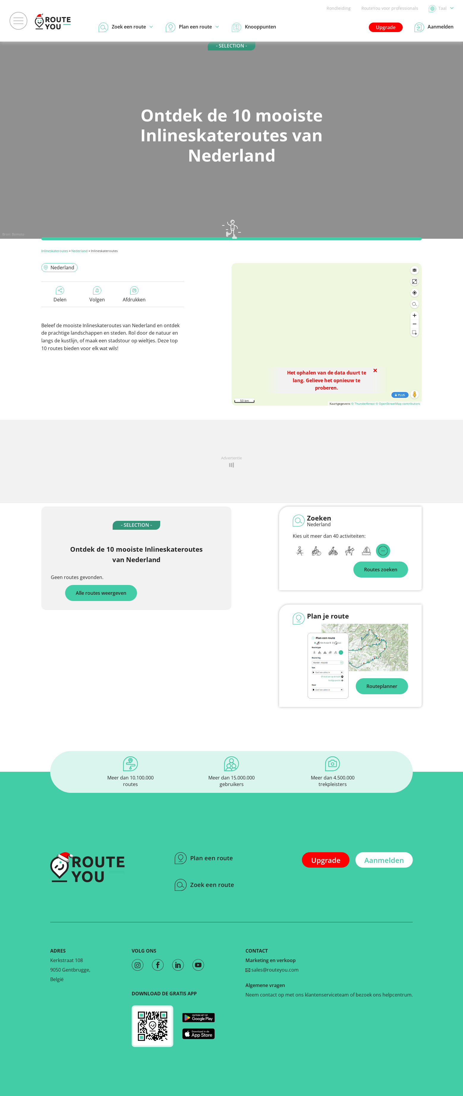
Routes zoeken (380, 569)
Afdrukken (134, 294)
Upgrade (386, 27)
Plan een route (204, 858)
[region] (326, 334)
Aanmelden (384, 860)
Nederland (79, 251)
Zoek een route (204, 885)
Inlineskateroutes (54, 251)
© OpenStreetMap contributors (398, 403)
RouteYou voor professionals (389, 8)
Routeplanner (381, 686)
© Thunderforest (363, 403)
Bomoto (18, 234)
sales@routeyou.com (272, 970)
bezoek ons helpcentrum (384, 994)
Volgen (97, 294)
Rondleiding (339, 8)
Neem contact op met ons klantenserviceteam (297, 994)
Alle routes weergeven (101, 593)
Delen (60, 294)
